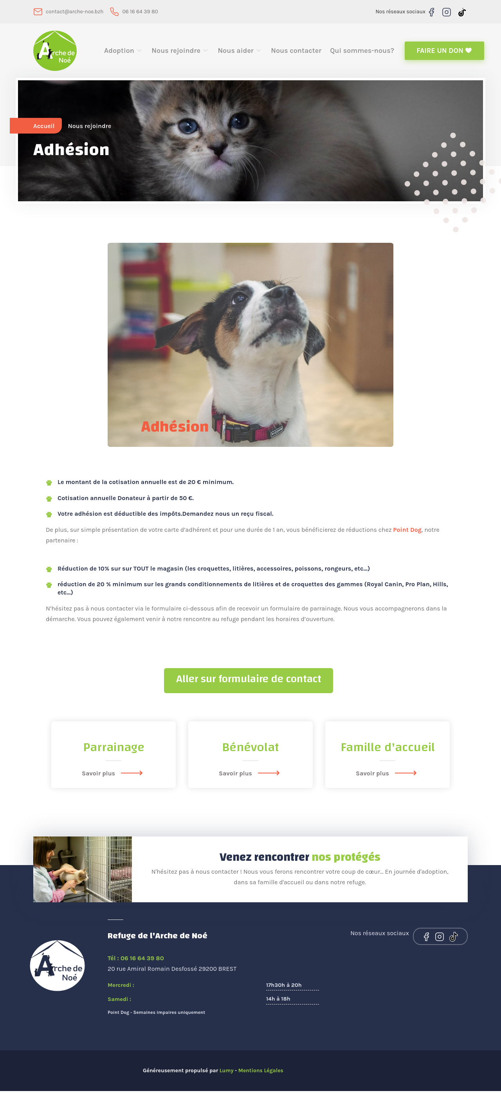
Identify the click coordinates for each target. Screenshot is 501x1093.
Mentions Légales (261, 1072)
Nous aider (240, 51)
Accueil (44, 128)
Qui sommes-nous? (362, 51)
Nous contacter (296, 51)
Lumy (227, 1072)
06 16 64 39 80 (142, 11)
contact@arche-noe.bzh (75, 11)
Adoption (123, 51)
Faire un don (444, 51)
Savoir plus (114, 775)
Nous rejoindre (180, 51)
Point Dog (407, 532)
